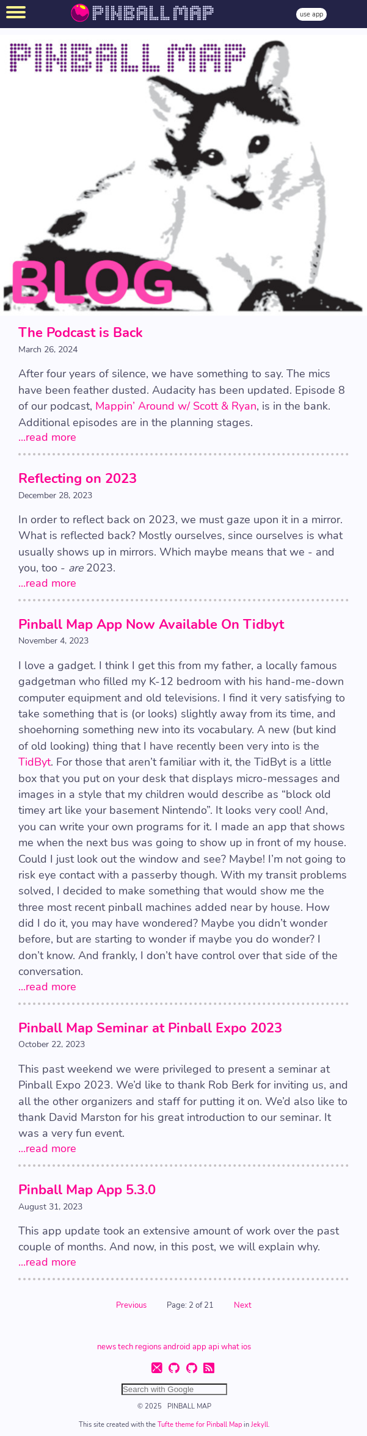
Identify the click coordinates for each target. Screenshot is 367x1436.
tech (125, 1346)
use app (311, 14)
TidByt (34, 762)
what (230, 1346)
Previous (132, 1305)
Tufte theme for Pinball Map (201, 1424)
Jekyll (259, 1424)
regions (148, 1346)
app (199, 1346)
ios (246, 1346)
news (106, 1346)
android (177, 1346)
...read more (47, 437)
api (213, 1346)
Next (243, 1305)
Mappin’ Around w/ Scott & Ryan (175, 406)
